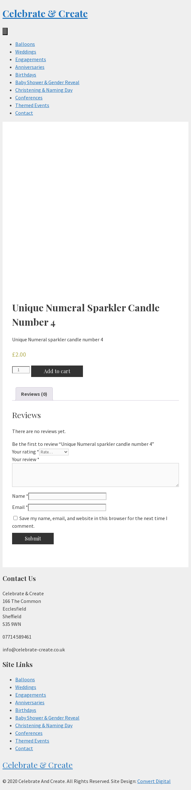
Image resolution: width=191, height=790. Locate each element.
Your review (25, 459)
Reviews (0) (34, 394)
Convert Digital (154, 781)
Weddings (25, 51)
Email (20, 507)
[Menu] (5, 31)
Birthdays (25, 74)
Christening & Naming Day (43, 90)
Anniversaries (29, 67)
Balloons (25, 44)
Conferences (29, 97)
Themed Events (32, 105)
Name (20, 496)
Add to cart (57, 371)
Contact (24, 113)
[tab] (34, 394)
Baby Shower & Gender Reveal (47, 82)
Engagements (30, 59)
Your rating (25, 451)
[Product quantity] (21, 369)
